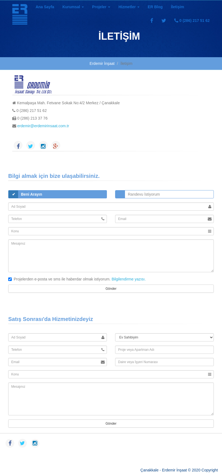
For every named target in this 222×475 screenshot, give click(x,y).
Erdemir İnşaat (102, 63)
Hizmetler (129, 7)
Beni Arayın (31, 194)
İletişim (177, 7)
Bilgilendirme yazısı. (128, 279)
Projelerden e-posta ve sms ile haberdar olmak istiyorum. (59, 279)
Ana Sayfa (45, 7)
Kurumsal (73, 7)
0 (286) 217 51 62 (192, 20)
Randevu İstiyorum (144, 194)
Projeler (101, 7)
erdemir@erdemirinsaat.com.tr (42, 126)
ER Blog (155, 7)
